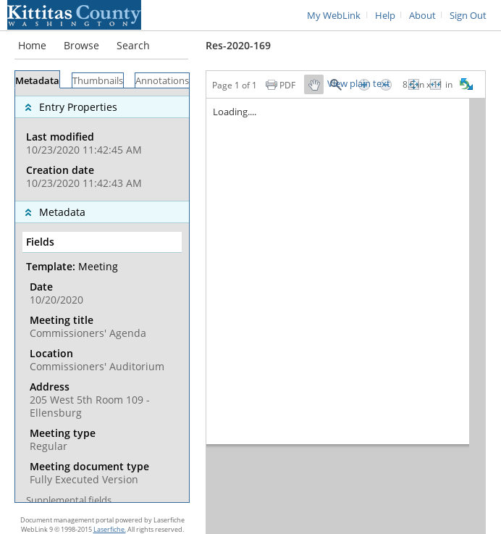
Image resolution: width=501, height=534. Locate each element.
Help (385, 15)
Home (32, 45)
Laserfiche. (109, 529)
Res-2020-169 (238, 45)
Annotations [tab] (162, 81)
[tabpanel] (102, 295)
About (422, 15)
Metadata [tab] (37, 81)
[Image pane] (345, 316)
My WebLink (334, 15)
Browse (81, 45)
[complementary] (102, 144)
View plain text (358, 84)
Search (133, 45)
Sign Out (468, 15)
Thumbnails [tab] (97, 81)
